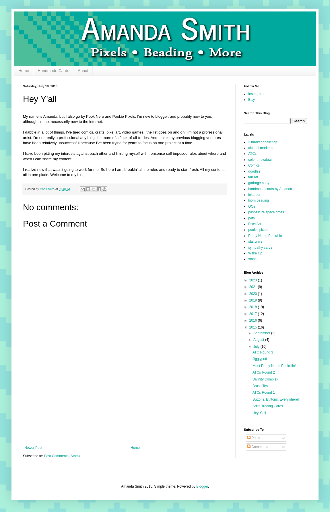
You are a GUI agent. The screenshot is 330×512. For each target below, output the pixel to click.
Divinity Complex (265, 379)
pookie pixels (258, 230)
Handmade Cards (53, 70)
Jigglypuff (260, 359)
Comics (254, 165)
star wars (255, 241)
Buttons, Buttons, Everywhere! (276, 399)
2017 (253, 314)
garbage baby (258, 183)
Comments (257, 447)
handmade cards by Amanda (270, 189)
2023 (253, 280)
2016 (253, 320)
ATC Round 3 (263, 352)
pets (251, 218)
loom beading (258, 200)
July (257, 347)
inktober (254, 195)
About (83, 70)
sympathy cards (260, 248)
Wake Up (255, 253)
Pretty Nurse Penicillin (265, 236)
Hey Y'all (259, 413)
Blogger (202, 486)
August (259, 340)
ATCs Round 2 (264, 372)
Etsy (251, 100)
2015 (253, 327)
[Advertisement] (125, 398)
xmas (252, 259)
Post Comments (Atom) (62, 456)
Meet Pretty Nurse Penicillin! (274, 366)
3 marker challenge (262, 142)
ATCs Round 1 (264, 393)
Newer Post (33, 448)
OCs (251, 206)
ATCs (252, 154)
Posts (253, 438)
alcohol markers (260, 148)
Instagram (255, 94)
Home (23, 70)
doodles (254, 171)
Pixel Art (254, 224)
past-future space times (266, 212)
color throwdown (260, 160)
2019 (253, 300)
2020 (253, 294)
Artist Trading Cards (268, 406)
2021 (253, 287)
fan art (253, 177)
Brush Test (261, 386)
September (262, 333)
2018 (253, 307)
